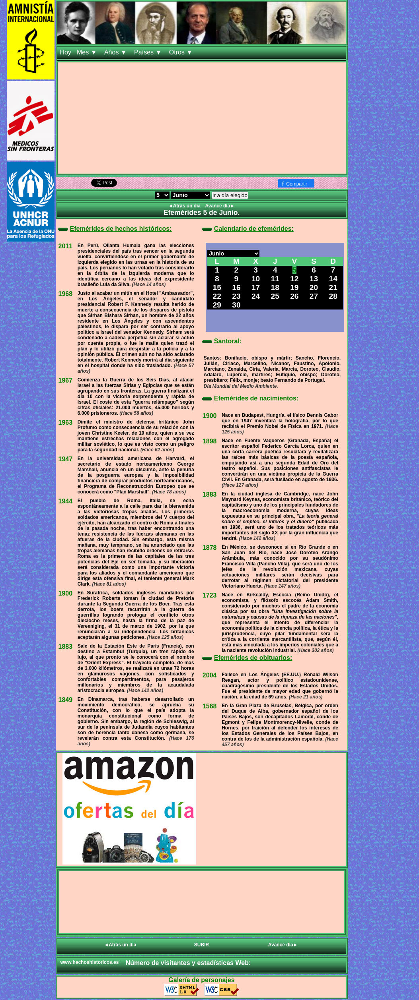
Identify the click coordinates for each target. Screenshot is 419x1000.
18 (275, 287)
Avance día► (220, 206)
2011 (65, 246)
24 (255, 296)
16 (236, 287)
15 (217, 287)
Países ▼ (149, 52)
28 (333, 296)
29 (217, 305)
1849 (65, 699)
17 (255, 287)
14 (333, 279)
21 (333, 287)
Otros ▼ (182, 52)
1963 (65, 422)
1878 (210, 547)
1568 (210, 706)
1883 (65, 646)
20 (314, 287)
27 (314, 296)
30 (236, 305)
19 (294, 287)
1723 (210, 595)
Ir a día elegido (230, 195)
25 (275, 296)
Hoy (65, 52)
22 (217, 296)
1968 (65, 293)
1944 (65, 501)
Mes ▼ (88, 52)
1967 (65, 380)
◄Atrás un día (185, 206)
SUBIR (201, 945)
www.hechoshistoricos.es (89, 962)
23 (236, 296)
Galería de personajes (201, 980)
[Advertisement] (202, 118)
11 (275, 279)
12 (294, 279)
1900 (65, 593)
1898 (210, 441)
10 (255, 279)
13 (314, 279)
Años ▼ (116, 52)
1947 (65, 459)
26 (294, 296)
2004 (210, 675)
